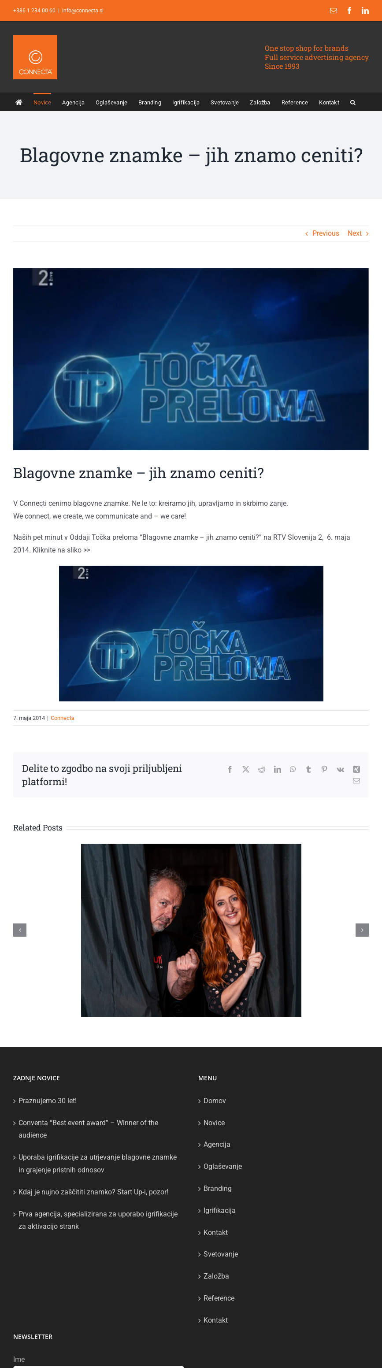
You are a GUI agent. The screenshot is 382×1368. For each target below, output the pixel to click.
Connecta (62, 718)
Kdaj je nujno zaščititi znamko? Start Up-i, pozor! (93, 1192)
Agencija (217, 1144)
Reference (219, 1298)
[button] (353, 102)
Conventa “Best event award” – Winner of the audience (88, 1129)
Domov (215, 1101)
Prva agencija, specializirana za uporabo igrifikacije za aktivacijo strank (98, 1220)
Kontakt (216, 1232)
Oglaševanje (223, 1166)
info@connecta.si (83, 10)
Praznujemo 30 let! (48, 1101)
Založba (216, 1276)
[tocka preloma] (191, 359)
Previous (325, 233)
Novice (214, 1123)
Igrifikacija (220, 1210)
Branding (218, 1188)
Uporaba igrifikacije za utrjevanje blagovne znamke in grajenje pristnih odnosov (98, 1163)
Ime (19, 1359)
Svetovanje (221, 1254)
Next (355, 233)
